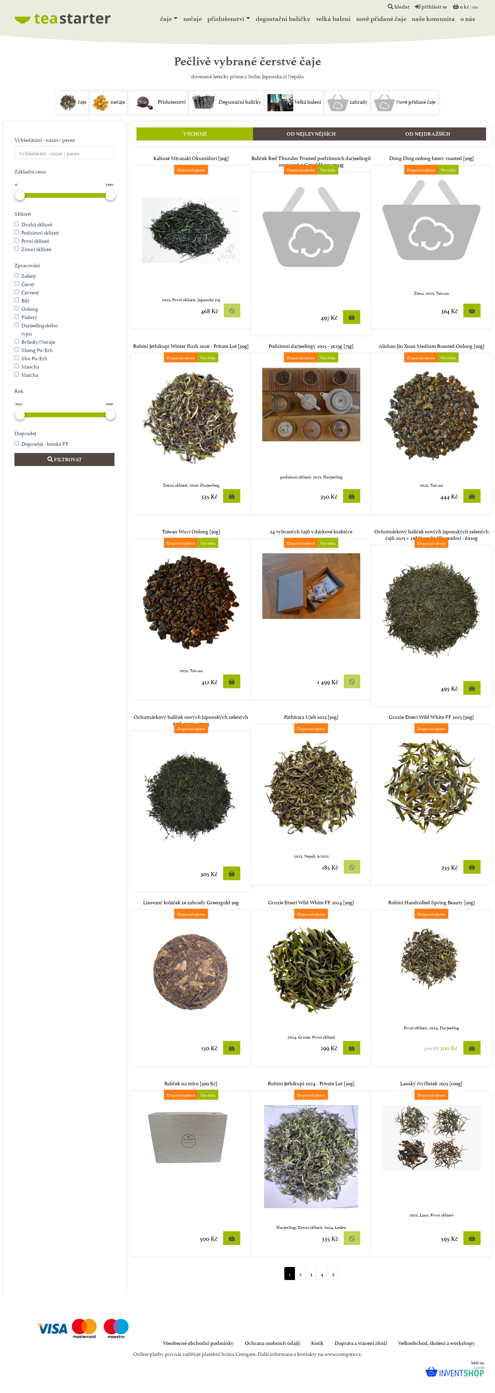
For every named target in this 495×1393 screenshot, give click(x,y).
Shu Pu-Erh (34, 358)
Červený (30, 292)
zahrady (347, 102)
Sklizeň (22, 213)
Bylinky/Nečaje (38, 341)
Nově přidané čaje (381, 19)
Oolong (29, 308)
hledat (398, 7)
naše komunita (433, 19)
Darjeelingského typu (39, 329)
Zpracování (27, 265)
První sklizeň (35, 240)
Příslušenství (225, 19)
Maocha (30, 366)
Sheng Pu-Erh (37, 349)
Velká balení (333, 19)
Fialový (29, 316)
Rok (18, 390)
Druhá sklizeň (37, 224)
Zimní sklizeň (36, 248)
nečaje (192, 19)
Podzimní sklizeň (40, 232)
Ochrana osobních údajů (272, 1342)
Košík (317, 1342)
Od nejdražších (427, 134)
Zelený (28, 275)
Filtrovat (64, 459)
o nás (467, 19)
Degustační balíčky (283, 19)
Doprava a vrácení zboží (360, 1342)
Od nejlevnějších (311, 134)
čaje (166, 19)
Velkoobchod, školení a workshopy (436, 1342)
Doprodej (25, 433)
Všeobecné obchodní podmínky (198, 1342)
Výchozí (195, 134)
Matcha (29, 374)
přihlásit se (431, 7)
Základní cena (30, 171)
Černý (28, 283)
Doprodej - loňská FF (44, 443)
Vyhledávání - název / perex (44, 139)
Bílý (25, 300)
